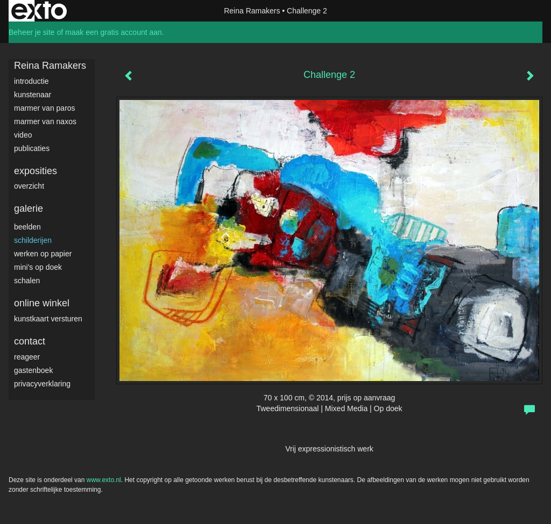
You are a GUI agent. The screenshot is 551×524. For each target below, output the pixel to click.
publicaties (32, 148)
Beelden (27, 226)
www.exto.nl (104, 480)
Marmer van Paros (44, 108)
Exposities (35, 171)
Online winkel (41, 303)
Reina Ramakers (252, 10)
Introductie (31, 81)
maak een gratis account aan (113, 32)
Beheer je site (32, 32)
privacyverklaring (42, 383)
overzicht (29, 186)
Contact (29, 341)
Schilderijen (33, 240)
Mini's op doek (38, 267)
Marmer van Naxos (45, 121)
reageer (27, 357)
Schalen (27, 280)
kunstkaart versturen (48, 318)
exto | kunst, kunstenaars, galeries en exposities (39, 10)
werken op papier (43, 253)
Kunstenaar (32, 94)
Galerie (28, 208)
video (23, 135)
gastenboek (33, 370)
